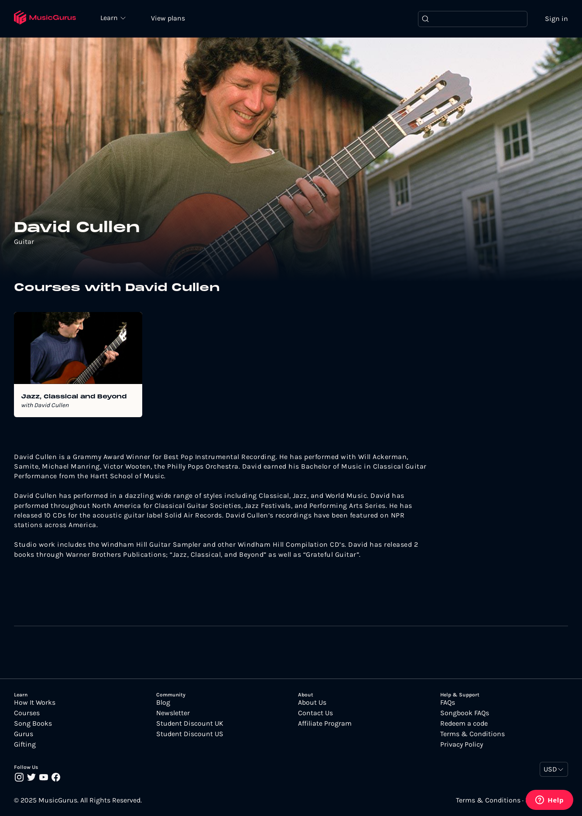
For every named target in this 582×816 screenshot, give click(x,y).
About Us (312, 702)
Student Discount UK (189, 723)
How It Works (34, 702)
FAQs (447, 702)
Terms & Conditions (472, 733)
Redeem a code (464, 723)
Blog (163, 702)
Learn (110, 17)
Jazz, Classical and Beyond (74, 397)
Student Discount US (189, 733)
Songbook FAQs (464, 713)
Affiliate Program (325, 723)
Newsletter (173, 713)
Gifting (25, 744)
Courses (27, 713)
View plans (168, 18)
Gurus (23, 733)
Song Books (33, 723)
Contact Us (315, 713)
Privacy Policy (461, 744)
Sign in (556, 18)
